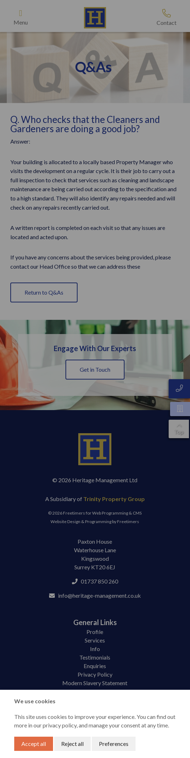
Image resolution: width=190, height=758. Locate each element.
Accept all (33, 743)
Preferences (113, 743)
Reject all (72, 743)
